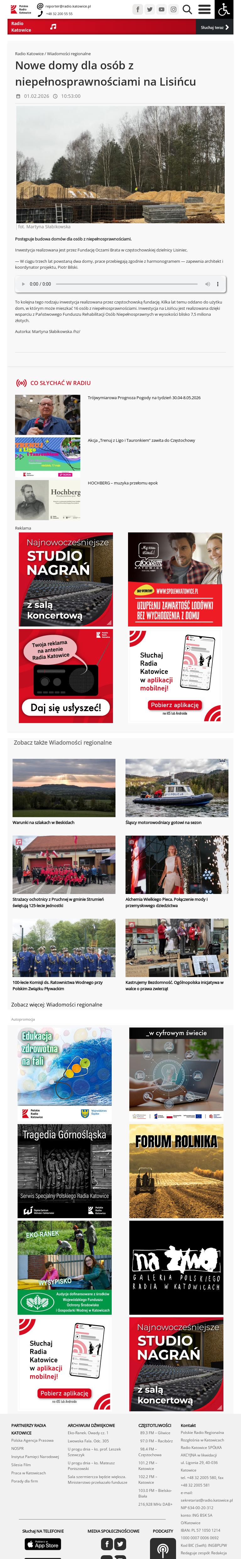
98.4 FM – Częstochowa (150, 1451)
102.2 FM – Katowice (147, 1479)
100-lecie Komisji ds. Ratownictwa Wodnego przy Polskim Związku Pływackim (58, 985)
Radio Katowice (29, 53)
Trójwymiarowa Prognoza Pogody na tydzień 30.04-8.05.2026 (144, 397)
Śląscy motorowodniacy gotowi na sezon (163, 822)
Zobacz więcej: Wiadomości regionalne (56, 1004)
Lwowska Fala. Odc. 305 (88, 1440)
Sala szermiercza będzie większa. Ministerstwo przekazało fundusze (97, 1479)
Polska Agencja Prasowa (32, 1440)
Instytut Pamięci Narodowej (35, 1456)
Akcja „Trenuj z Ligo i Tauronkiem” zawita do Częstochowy (141, 440)
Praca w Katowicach (28, 1472)
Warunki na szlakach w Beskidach (43, 822)
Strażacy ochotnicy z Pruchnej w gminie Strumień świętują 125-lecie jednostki (58, 902)
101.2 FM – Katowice (147, 1465)
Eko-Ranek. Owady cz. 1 (88, 1432)
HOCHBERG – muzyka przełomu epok (123, 483)
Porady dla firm (24, 1480)
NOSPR (17, 1448)
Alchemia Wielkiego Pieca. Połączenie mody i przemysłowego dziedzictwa (166, 902)
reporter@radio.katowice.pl (68, 6)
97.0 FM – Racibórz (155, 1440)
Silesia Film (21, 1464)
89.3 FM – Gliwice (154, 1432)
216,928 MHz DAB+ (155, 1504)
